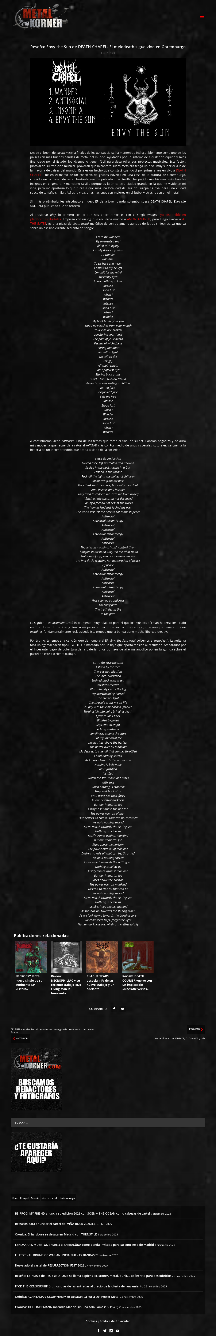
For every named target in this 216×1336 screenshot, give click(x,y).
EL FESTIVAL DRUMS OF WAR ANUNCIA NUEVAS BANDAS (55, 1251)
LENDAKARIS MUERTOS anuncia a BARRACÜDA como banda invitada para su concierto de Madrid (84, 1241)
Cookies (91, 1317)
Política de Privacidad (115, 1317)
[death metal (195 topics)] (49, 1194)
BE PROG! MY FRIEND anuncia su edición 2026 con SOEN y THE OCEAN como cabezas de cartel (82, 1210)
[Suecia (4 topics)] (35, 1194)
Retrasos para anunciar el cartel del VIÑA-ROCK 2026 (53, 1220)
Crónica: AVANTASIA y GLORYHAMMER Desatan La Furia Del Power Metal (67, 1293)
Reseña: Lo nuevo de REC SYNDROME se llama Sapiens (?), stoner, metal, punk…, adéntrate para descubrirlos (93, 1272)
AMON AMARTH (138, 215)
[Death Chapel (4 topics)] (20, 1194)
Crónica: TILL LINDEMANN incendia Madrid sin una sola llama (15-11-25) (66, 1303)
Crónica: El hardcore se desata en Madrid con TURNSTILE (56, 1231)
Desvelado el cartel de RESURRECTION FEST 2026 (49, 1262)
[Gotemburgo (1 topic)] (67, 1194)
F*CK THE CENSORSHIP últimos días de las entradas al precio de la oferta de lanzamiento (79, 1282)
